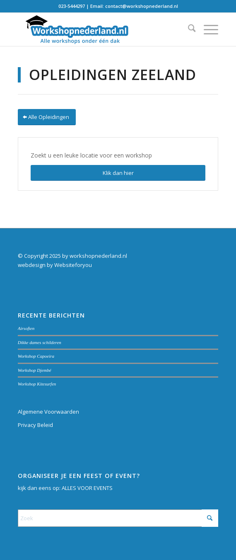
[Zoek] (188, 29)
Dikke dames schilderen (39, 342)
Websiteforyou (73, 265)
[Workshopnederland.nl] (98, 29)
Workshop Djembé (34, 370)
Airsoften (26, 328)
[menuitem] (188, 29)
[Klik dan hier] (118, 173)
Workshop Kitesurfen (37, 383)
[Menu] (206, 29)
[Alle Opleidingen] (47, 117)
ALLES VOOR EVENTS (87, 488)
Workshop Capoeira (36, 356)
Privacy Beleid (35, 425)
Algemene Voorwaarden (48, 411)
